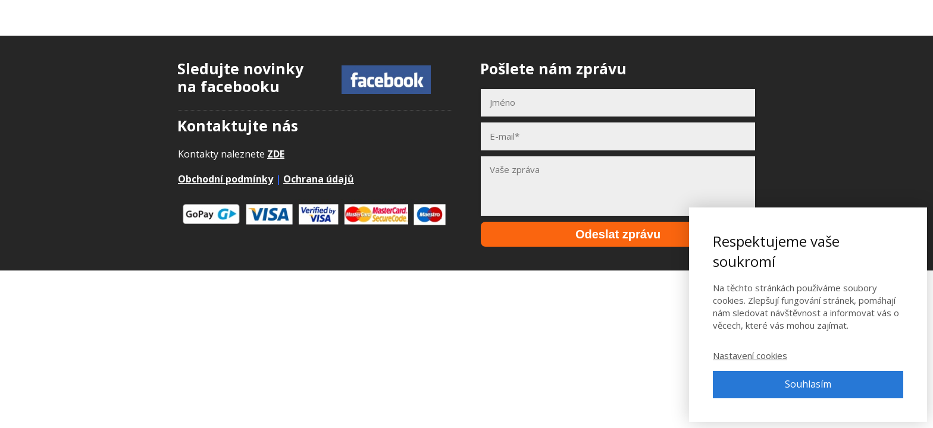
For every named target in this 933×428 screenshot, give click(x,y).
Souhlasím (808, 384)
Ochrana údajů (318, 178)
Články (741, 17)
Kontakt (793, 17)
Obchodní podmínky (225, 178)
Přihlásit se (854, 17)
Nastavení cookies (750, 355)
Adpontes (79, 17)
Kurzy (640, 17)
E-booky (689, 17)
